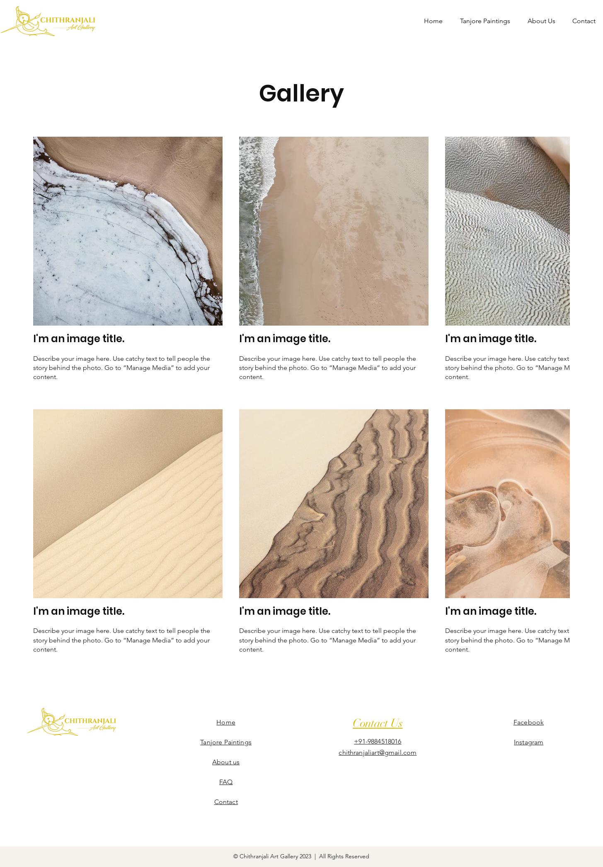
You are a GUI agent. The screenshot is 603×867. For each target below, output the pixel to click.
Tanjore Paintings (226, 742)
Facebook (528, 722)
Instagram (528, 742)
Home (225, 722)
